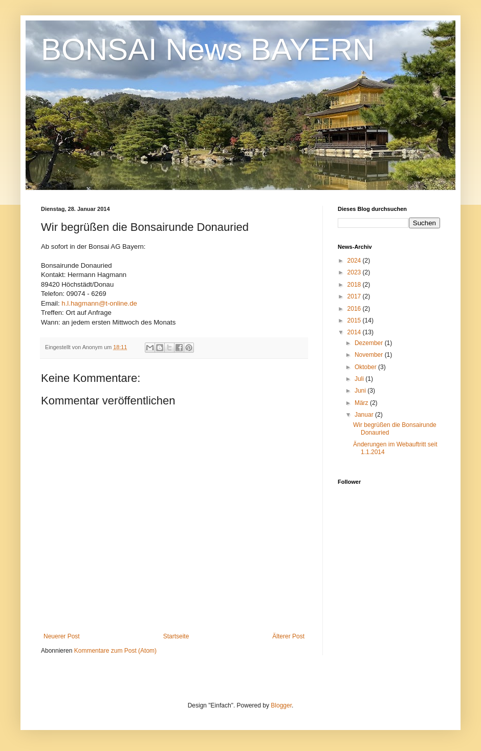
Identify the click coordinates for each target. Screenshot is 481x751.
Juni (361, 390)
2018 (355, 284)
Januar (365, 414)
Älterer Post (288, 636)
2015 (355, 320)
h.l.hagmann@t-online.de (99, 303)
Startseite (176, 636)
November (370, 354)
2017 (355, 296)
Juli (360, 378)
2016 (355, 308)
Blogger (281, 705)
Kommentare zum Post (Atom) (115, 650)
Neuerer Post (61, 636)
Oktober (366, 367)
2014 (355, 332)
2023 (355, 272)
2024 (355, 260)
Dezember (370, 343)
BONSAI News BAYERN (208, 49)
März (362, 402)
